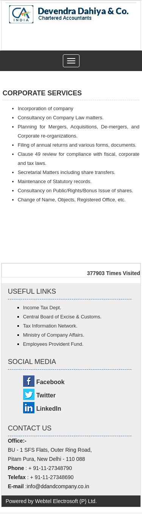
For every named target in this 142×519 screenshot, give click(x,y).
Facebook (50, 382)
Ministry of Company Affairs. (53, 335)
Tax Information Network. (50, 326)
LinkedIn (48, 408)
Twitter (46, 395)
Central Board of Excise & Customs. (62, 317)
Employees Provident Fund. (53, 344)
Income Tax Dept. (42, 307)
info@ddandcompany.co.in (58, 486)
